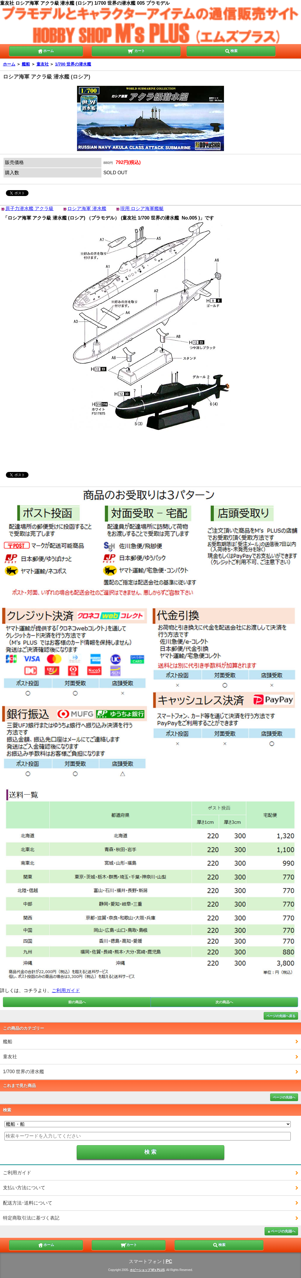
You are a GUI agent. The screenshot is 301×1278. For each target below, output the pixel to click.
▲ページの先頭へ (281, 1231)
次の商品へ (224, 1002)
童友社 (42, 64)
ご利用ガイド (66, 990)
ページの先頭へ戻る (280, 1016)
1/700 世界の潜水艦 (73, 64)
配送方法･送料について (27, 1202)
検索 (231, 50)
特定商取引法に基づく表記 (31, 1217)
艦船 (26, 64)
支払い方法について (24, 1187)
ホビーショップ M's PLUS (147, 1270)
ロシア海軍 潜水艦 (86, 208)
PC (168, 1261)
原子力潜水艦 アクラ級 (29, 208)
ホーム (45, 50)
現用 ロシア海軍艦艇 (142, 208)
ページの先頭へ (284, 1097)
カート (136, 50)
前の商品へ (77, 1002)
